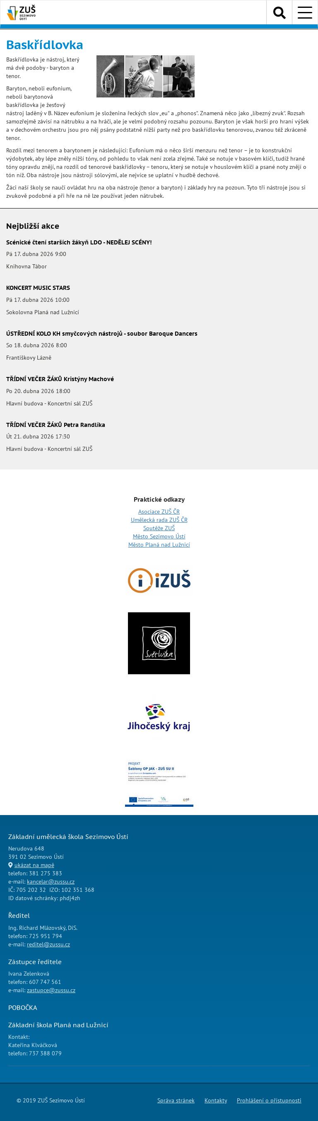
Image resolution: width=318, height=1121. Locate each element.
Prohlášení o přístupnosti (269, 1100)
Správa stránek (176, 1100)
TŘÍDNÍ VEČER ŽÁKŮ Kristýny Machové (60, 379)
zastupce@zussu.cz (51, 990)
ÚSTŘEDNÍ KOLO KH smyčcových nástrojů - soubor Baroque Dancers (102, 333)
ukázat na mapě (34, 865)
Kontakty (216, 1100)
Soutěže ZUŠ (159, 528)
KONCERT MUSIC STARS (38, 288)
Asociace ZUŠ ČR (159, 511)
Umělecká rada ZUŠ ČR (159, 520)
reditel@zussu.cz (48, 944)
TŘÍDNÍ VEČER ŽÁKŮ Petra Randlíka (55, 425)
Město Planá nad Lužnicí (159, 544)
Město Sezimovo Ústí (159, 536)
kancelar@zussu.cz (51, 881)
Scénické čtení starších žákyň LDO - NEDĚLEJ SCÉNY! (79, 242)
